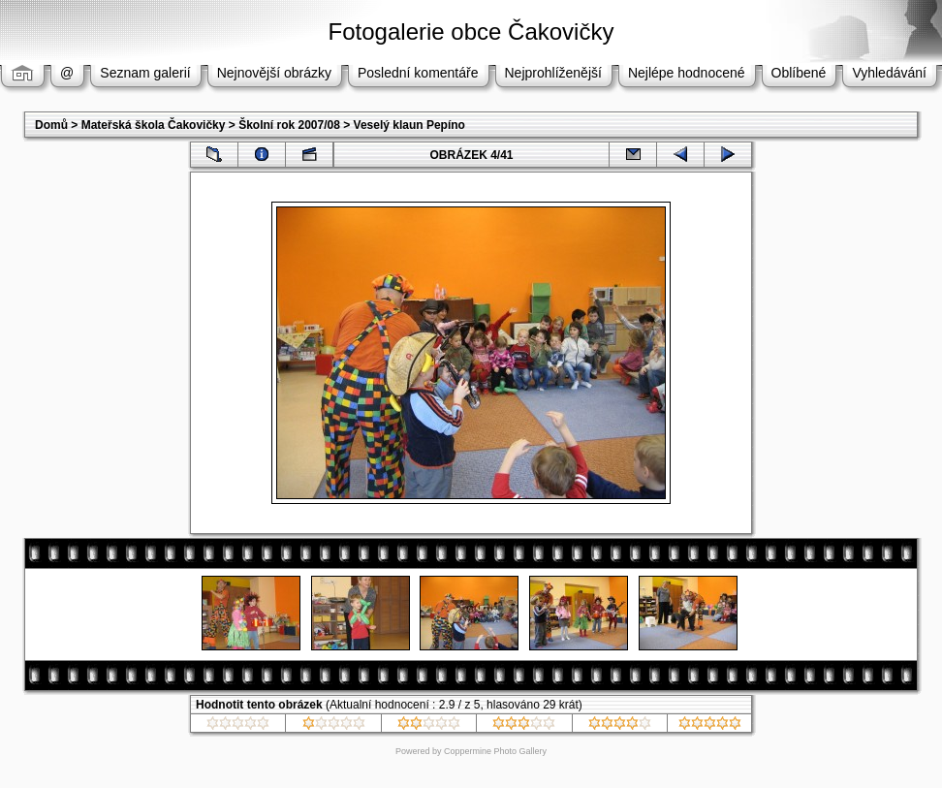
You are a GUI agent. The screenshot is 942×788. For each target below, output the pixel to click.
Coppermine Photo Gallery (495, 751)
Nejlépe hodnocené (686, 72)
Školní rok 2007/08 (289, 125)
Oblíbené (799, 72)
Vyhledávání (889, 72)
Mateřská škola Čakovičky (153, 125)
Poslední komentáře (418, 72)
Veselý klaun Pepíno (409, 125)
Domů (51, 125)
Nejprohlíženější (553, 72)
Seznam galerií (145, 72)
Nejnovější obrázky (274, 72)
